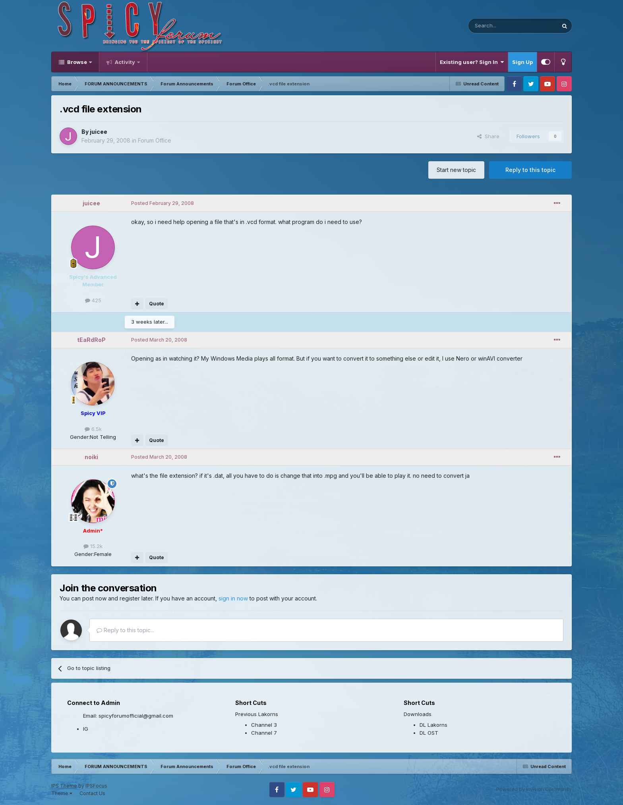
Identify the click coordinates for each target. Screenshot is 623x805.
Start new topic (456, 169)
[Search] (492, 26)
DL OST (429, 733)
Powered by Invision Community (534, 789)
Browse (77, 62)
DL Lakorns (433, 725)
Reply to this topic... (125, 630)
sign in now (233, 598)
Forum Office (154, 140)
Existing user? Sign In (472, 62)
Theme (61, 793)
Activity (125, 62)
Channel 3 (264, 725)
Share (488, 136)
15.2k (93, 546)
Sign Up (522, 62)
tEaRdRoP (91, 339)
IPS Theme (64, 786)
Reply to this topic (530, 169)
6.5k (93, 429)
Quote (156, 304)
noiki (91, 457)
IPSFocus (96, 786)
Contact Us (92, 793)
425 (93, 300)
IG (85, 729)
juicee (98, 131)
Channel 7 (264, 733)
